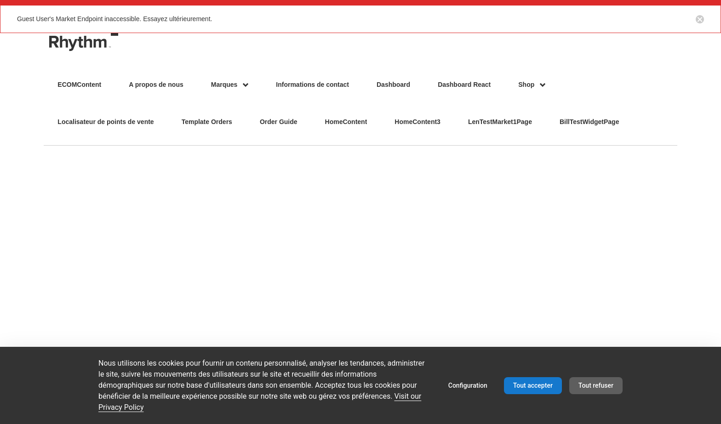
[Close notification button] (700, 19)
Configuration (467, 385)
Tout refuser (595, 385)
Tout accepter (533, 385)
